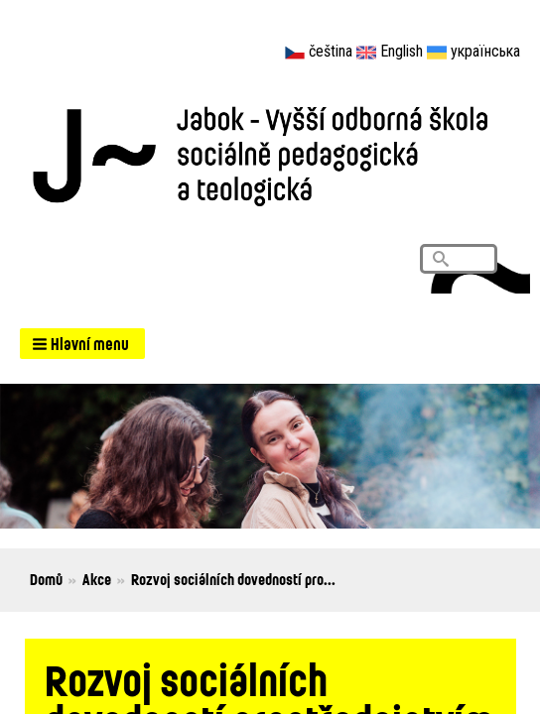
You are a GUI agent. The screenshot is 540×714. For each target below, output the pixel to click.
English (401, 51)
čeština (330, 51)
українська (485, 51)
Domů (46, 579)
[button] (82, 343)
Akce (96, 579)
